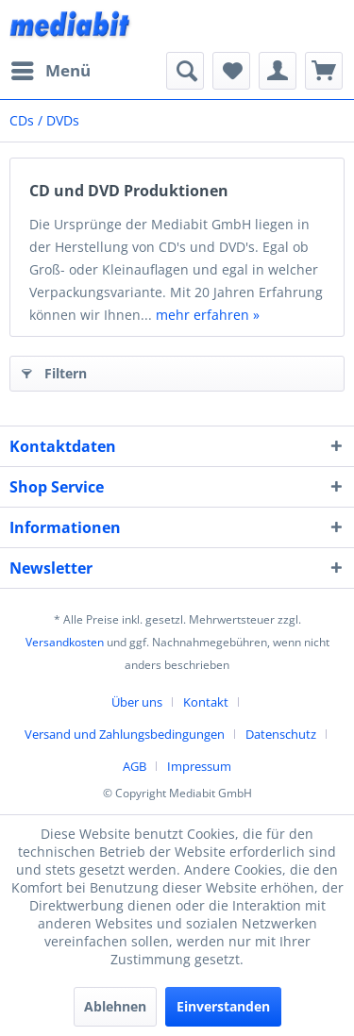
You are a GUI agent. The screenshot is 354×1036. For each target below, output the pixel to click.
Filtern (54, 370)
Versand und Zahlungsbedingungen (125, 734)
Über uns (136, 701)
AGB (134, 766)
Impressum (199, 766)
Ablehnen (115, 1006)
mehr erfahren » (208, 315)
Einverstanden (223, 1006)
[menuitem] (50, 71)
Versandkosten (64, 642)
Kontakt (205, 701)
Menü (51, 68)
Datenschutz (280, 734)
